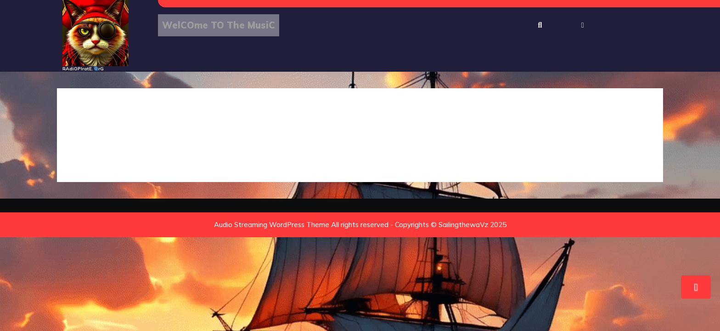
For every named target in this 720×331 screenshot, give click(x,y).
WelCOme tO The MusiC (218, 25)
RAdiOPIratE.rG (83, 69)
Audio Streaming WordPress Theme (271, 224)
